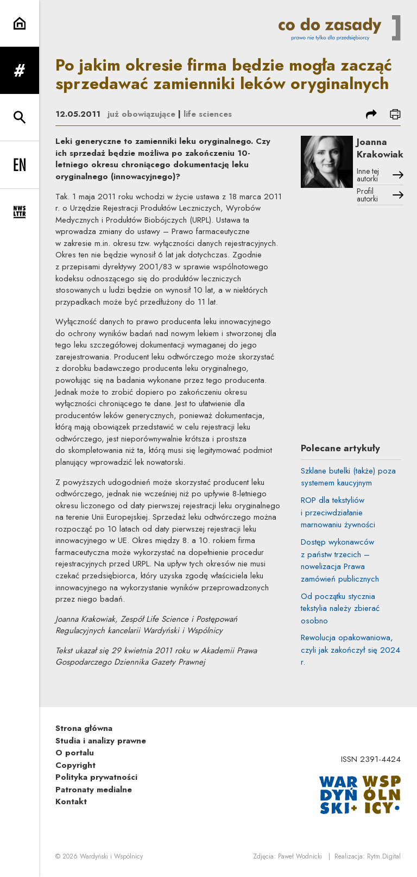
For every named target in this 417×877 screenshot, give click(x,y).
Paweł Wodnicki (300, 856)
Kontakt (71, 801)
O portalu (74, 753)
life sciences (208, 114)
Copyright (75, 765)
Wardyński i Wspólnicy (111, 856)
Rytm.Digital (384, 856)
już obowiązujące (141, 114)
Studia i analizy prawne (100, 741)
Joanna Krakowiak (380, 148)
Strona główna (83, 728)
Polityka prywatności (96, 777)
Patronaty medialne (93, 790)
